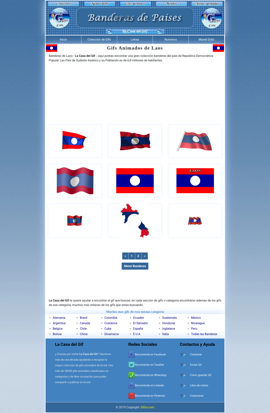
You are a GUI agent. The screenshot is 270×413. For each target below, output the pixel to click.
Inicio (63, 39)
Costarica (110, 323)
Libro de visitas (199, 385)
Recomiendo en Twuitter (149, 364)
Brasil (83, 318)
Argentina (59, 323)
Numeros (171, 39)
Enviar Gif (196, 364)
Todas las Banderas (204, 334)
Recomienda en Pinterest (150, 395)
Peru (194, 328)
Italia (165, 334)
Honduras (168, 323)
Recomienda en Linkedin (149, 385)
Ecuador (138, 318)
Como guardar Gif (200, 375)
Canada (85, 323)
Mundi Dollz (206, 39)
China (84, 334)
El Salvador (140, 323)
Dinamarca (111, 334)
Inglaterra (168, 328)
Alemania (59, 318)
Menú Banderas (135, 266)
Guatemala (169, 318)
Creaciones (197, 395)
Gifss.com (147, 407)
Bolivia (57, 334)
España (138, 328)
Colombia (110, 318)
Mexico (196, 318)
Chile (83, 328)
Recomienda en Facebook (150, 354)
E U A (136, 334)
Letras (135, 39)
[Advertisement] (135, 93)
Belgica (57, 328)
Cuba (107, 328)
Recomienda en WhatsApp (150, 375)
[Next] (144, 256)
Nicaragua (198, 323)
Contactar (196, 354)
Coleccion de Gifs (99, 39)
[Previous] (125, 256)
